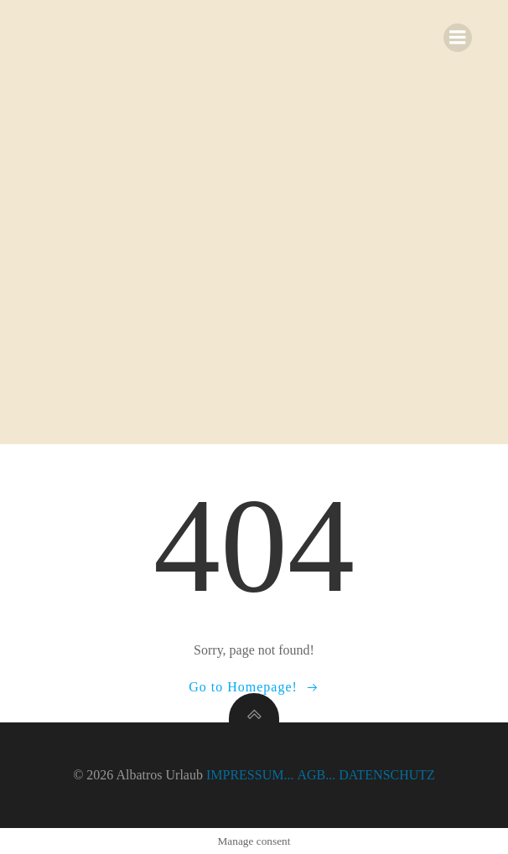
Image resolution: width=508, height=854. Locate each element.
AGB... (316, 775)
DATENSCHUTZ (387, 775)
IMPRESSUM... (249, 775)
